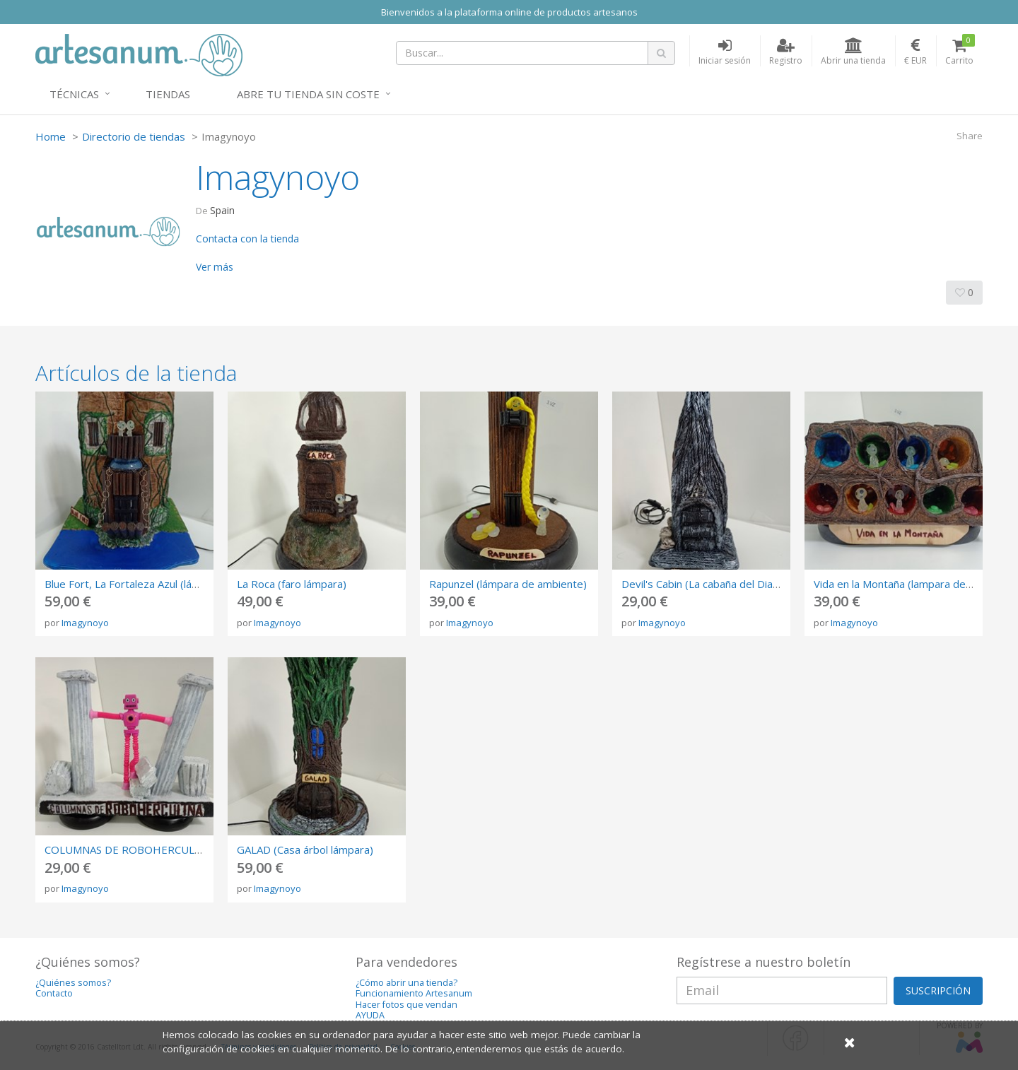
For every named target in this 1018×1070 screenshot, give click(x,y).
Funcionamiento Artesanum (414, 993)
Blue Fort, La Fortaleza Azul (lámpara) (135, 584)
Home (50, 136)
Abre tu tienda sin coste (308, 94)
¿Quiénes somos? (73, 983)
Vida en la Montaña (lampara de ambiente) (916, 584)
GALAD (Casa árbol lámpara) (305, 849)
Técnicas (74, 94)
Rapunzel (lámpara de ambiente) (508, 584)
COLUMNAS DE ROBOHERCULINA (128, 849)
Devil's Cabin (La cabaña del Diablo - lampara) (730, 584)
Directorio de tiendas (133, 136)
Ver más (214, 267)
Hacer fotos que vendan (406, 1005)
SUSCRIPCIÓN (938, 990)
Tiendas (168, 94)
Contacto (54, 993)
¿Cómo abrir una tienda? (406, 983)
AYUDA (370, 1015)
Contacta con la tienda (247, 238)
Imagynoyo (85, 622)
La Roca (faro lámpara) (291, 584)
